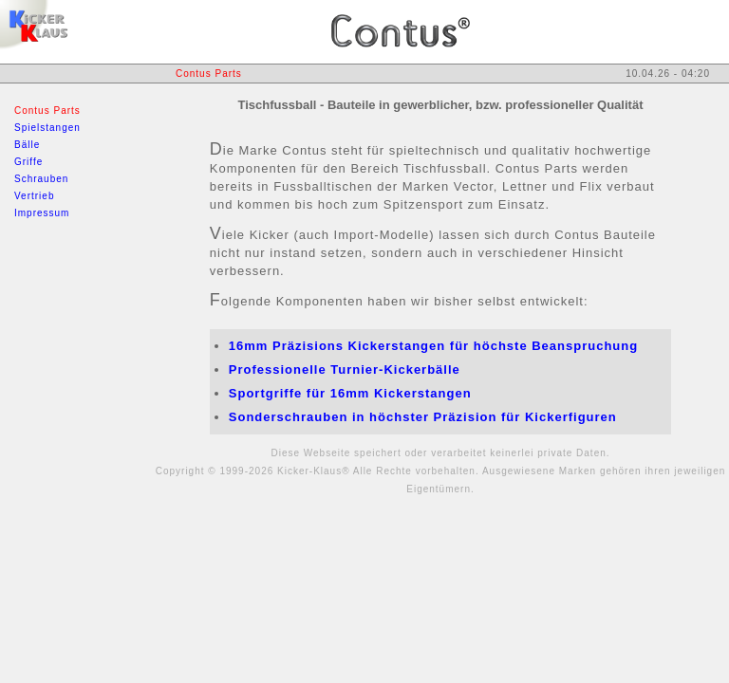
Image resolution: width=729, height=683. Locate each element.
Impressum (41, 213)
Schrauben (41, 179)
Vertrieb (34, 196)
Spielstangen (47, 127)
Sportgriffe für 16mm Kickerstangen (350, 393)
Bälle (27, 144)
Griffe (28, 162)
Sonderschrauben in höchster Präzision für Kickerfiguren (423, 417)
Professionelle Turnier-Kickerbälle (344, 369)
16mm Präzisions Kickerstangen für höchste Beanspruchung (433, 346)
